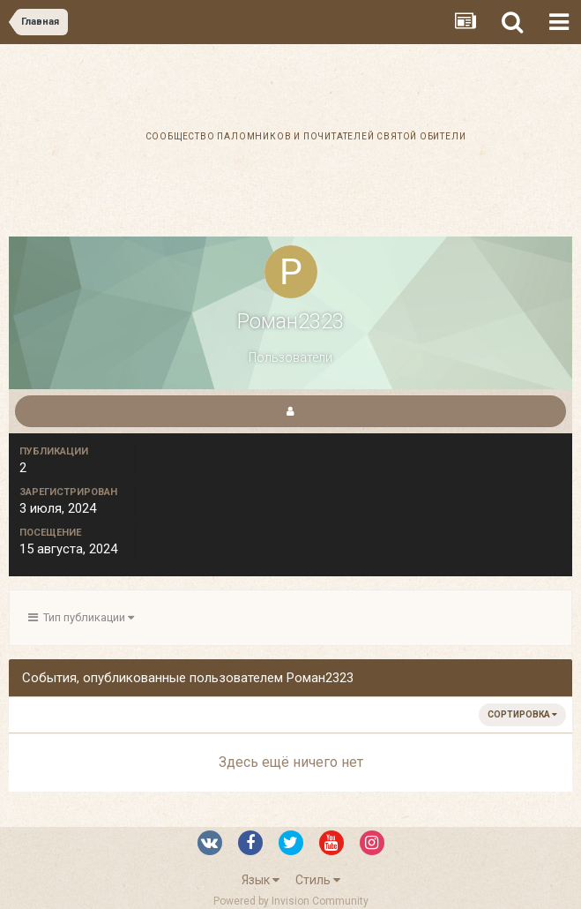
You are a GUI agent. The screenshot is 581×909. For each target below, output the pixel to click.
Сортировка (522, 714)
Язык (260, 880)
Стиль (317, 880)
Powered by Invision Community (291, 901)
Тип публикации (81, 617)
